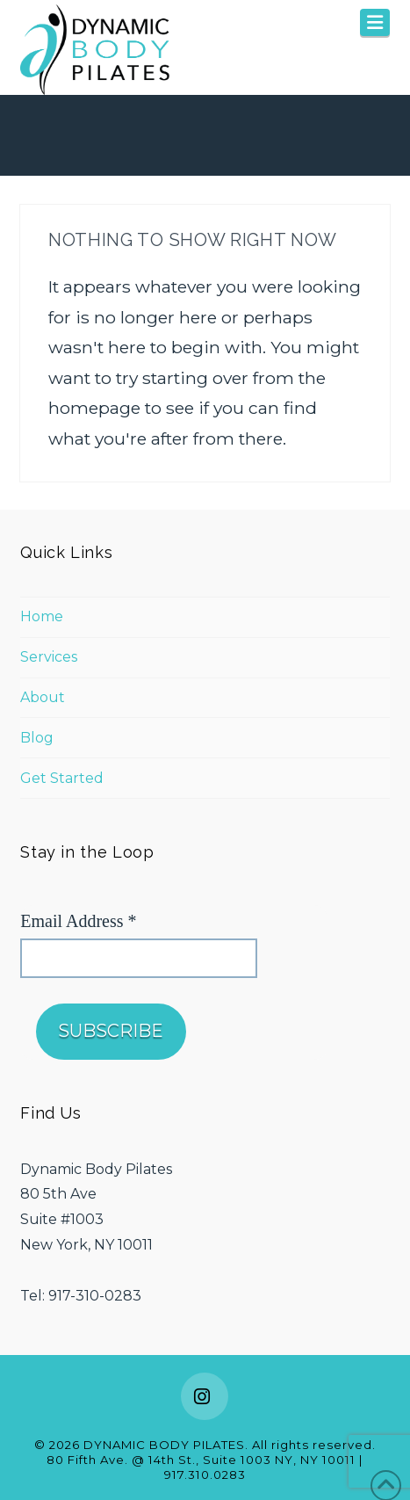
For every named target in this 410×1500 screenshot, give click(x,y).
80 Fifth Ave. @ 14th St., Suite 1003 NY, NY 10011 (201, 1460)
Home (41, 616)
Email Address (78, 921)
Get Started (62, 778)
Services (48, 657)
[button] (375, 22)
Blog (37, 737)
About (42, 697)
